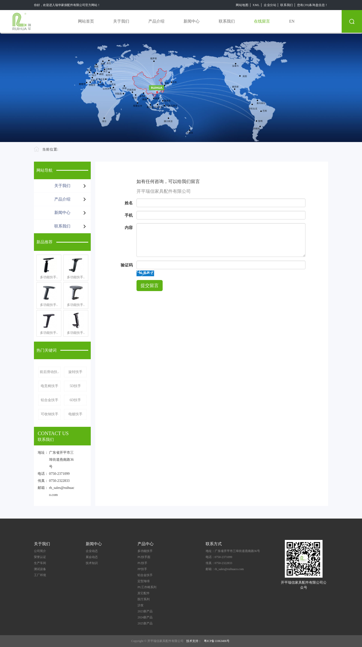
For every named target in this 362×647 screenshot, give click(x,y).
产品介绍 (156, 21)
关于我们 (121, 21)
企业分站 (270, 5)
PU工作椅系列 (147, 587)
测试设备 (40, 569)
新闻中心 (192, 21)
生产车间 (40, 563)
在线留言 (262, 21)
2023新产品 (145, 611)
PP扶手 (142, 569)
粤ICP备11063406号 (217, 641)
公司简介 (40, 551)
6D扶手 (75, 400)
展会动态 (92, 557)
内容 (129, 227)
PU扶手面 (144, 557)
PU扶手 (142, 563)
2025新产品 (145, 623)
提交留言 (150, 285)
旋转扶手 (75, 372)
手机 (129, 215)
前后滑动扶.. (49, 372)
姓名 (129, 203)
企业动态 (92, 551)
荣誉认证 (40, 557)
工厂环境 (40, 575)
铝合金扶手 (49, 400)
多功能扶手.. (49, 277)
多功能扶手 (145, 551)
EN (291, 21)
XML (256, 5)
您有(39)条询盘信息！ (312, 5)
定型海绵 (144, 581)
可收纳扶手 (49, 414)
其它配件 (144, 593)
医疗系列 (144, 599)
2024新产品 (145, 617)
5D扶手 (75, 386)
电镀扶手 (75, 414)
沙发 (141, 605)
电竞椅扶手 (49, 386)
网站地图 (242, 5)
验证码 (127, 265)
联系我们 (286, 5)
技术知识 (92, 563)
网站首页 (86, 21)
